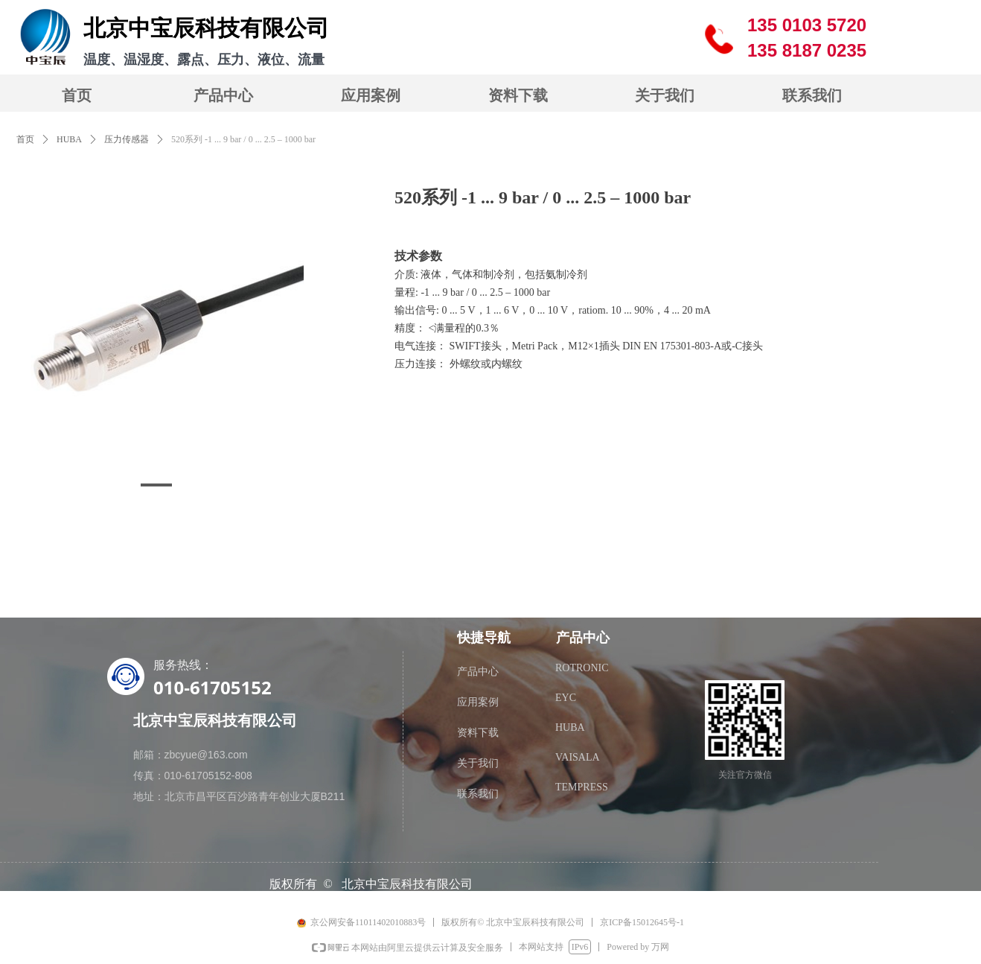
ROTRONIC (582, 667)
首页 (25, 139)
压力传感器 (126, 139)
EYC (565, 697)
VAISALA (577, 757)
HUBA (69, 139)
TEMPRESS (581, 787)
